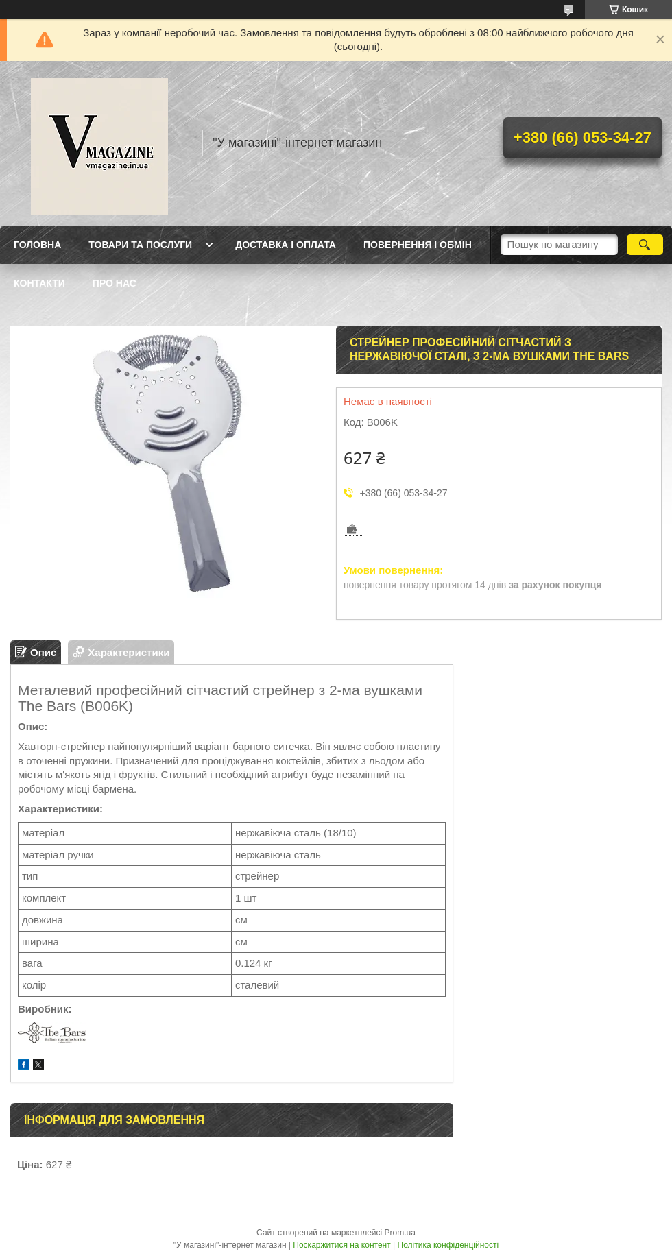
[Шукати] (645, 244)
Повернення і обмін (417, 244)
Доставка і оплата (285, 244)
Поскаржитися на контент (341, 1245)
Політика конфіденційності (448, 1245)
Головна (37, 244)
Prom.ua (400, 1232)
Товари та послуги (140, 244)
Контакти (39, 283)
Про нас (114, 283)
